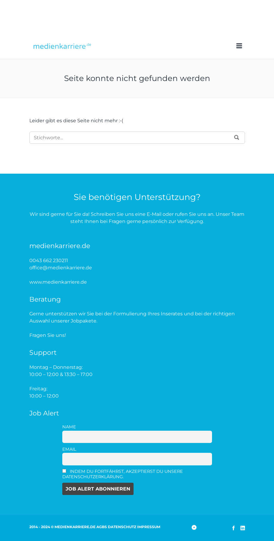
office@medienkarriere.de (60, 267)
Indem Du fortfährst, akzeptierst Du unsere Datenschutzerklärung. (122, 474)
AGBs (101, 527)
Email (69, 449)
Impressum (148, 527)
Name (69, 427)
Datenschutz (122, 527)
